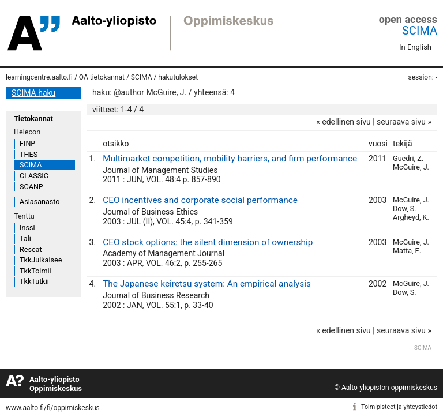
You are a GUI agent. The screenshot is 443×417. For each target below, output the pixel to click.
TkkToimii (35, 270)
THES (28, 154)
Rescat (31, 249)
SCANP (31, 186)
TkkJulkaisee (41, 260)
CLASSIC (34, 175)
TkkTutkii (34, 281)
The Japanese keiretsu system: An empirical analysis (207, 284)
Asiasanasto (39, 201)
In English (415, 47)
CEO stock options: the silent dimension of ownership (208, 242)
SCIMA (419, 30)
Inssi (27, 227)
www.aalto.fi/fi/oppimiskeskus (53, 408)
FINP (27, 143)
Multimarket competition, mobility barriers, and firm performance (230, 158)
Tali (25, 238)
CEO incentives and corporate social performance (200, 200)
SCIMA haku (33, 92)
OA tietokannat (102, 77)
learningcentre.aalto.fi (39, 77)
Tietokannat (33, 118)
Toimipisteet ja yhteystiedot (399, 407)
